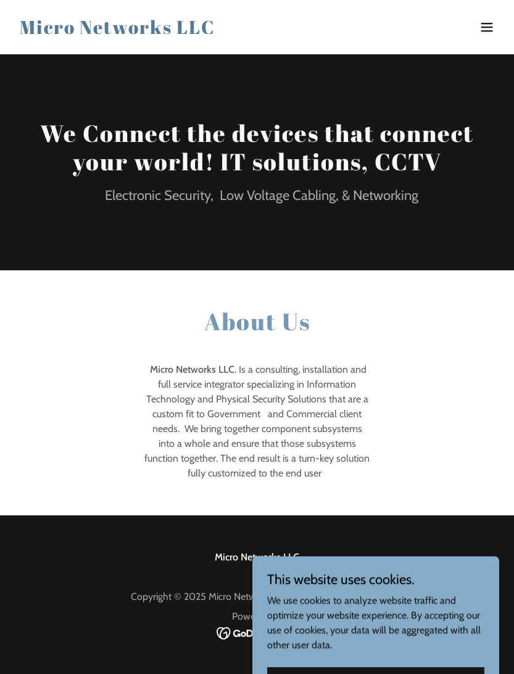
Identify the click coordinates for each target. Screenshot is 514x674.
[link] (117, 30)
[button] (487, 27)
